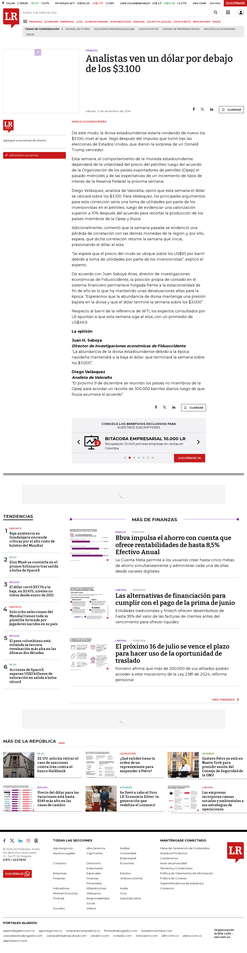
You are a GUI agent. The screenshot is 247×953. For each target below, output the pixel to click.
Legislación (128, 753)
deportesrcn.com (15, 940)
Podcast (58, 898)
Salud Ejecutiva (130, 898)
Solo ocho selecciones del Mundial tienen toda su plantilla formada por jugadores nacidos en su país (33, 618)
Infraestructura (96, 888)
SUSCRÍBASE (235, 3)
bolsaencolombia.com (156, 930)
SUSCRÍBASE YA (189, 458)
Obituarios (94, 893)
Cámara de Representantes (181, 29)
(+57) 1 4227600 (14, 859)
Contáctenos (169, 858)
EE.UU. (13, 557)
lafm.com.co (170, 935)
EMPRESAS (67, 21)
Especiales (94, 873)
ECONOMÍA (51, 21)
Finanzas (59, 878)
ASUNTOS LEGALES (159, 21)
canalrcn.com (100, 935)
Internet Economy (65, 893)
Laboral (207, 787)
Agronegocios (63, 848)
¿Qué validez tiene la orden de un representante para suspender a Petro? (137, 765)
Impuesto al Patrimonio (219, 29)
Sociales (126, 787)
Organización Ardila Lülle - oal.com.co (224, 933)
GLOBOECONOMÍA (96, 21)
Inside (124, 888)
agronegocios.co (50, 930)
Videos (91, 908)
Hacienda (208, 753)
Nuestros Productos (173, 853)
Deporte (15, 528)
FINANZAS (35, 21)
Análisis (125, 848)
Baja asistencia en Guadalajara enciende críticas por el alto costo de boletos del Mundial (32, 539)
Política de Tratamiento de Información (186, 873)
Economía (127, 863)
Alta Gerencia (96, 848)
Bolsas (14, 582)
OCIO (79, 21)
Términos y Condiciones (176, 868)
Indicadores (61, 888)
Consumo (59, 863)
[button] (77, 443)
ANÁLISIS (139, 21)
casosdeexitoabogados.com (22, 935)
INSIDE (216, 21)
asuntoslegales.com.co (19, 930)
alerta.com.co (192, 935)
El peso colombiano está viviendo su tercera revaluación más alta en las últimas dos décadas (32, 647)
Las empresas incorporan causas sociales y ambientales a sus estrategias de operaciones (223, 800)
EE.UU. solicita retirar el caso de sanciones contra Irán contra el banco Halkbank (57, 765)
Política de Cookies (173, 878)
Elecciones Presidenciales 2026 (114, 29)
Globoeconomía (131, 878)
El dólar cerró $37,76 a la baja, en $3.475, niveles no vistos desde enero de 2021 (31, 591)
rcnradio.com (122, 935)
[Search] (215, 12)
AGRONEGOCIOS (120, 21)
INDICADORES (201, 21)
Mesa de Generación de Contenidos (184, 848)
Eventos (125, 873)
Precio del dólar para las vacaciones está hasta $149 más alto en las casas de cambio (58, 798)
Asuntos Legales (64, 853)
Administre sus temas (21, 155)
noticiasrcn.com (146, 935)
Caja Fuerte (94, 853)
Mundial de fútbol (77, 29)
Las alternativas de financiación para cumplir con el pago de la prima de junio (175, 599)
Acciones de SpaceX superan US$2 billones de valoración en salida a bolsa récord (33, 676)
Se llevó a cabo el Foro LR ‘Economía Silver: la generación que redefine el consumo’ (139, 798)
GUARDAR (231, 109)
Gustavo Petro (149, 29)
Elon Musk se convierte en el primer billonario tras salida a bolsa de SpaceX (33, 566)
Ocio (123, 893)
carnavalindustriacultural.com (66, 935)
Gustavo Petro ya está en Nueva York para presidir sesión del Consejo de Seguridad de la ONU (222, 767)
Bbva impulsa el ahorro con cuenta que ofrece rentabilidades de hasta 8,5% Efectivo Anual (173, 545)
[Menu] (26, 21)
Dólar (30, 34)
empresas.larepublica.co (83, 930)
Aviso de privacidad (173, 863)
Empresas (60, 873)
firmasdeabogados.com (120, 930)
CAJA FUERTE (182, 21)
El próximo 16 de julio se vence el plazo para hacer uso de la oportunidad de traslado (172, 653)
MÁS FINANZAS (223, 699)
